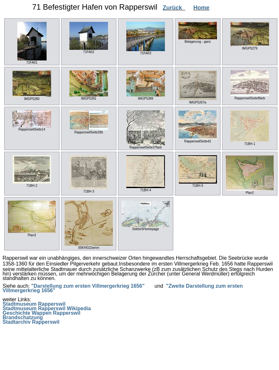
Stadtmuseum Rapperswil (34, 304)
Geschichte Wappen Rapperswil (41, 313)
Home (202, 8)
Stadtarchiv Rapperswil (31, 322)
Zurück (174, 8)
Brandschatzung (23, 317)
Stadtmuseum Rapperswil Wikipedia (47, 308)
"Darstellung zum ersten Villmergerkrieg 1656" (88, 286)
